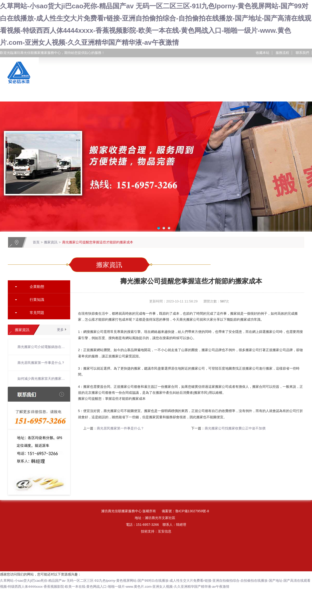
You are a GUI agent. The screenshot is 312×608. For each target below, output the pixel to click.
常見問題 (37, 313)
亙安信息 (164, 531)
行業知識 (37, 299)
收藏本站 (262, 53)
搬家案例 (163, 95)
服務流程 (282, 53)
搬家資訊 (215, 95)
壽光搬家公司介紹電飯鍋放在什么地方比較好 (41, 347)
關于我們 (59, 95)
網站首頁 (7, 95)
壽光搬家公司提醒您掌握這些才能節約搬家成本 (97, 242)
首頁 (36, 242)
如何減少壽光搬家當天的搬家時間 (41, 379)
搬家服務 (111, 95)
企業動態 (37, 286)
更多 (60, 330)
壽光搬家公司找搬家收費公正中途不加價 (235, 428)
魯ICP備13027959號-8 (192, 511)
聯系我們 (302, 53)
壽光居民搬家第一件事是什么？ (41, 363)
